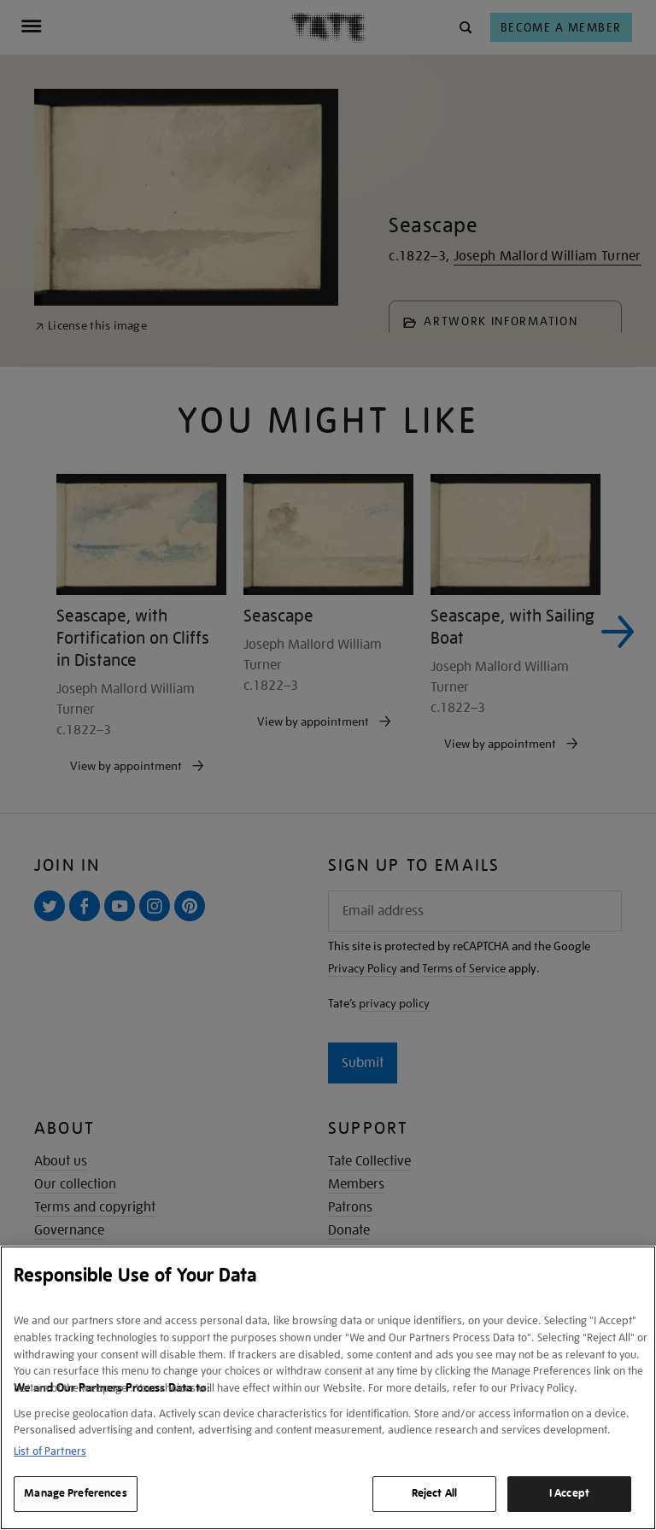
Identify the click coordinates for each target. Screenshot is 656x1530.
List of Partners (50, 1451)
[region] (328, 1388)
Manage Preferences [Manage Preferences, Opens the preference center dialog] (75, 1493)
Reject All (434, 1493)
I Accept (569, 1493)
